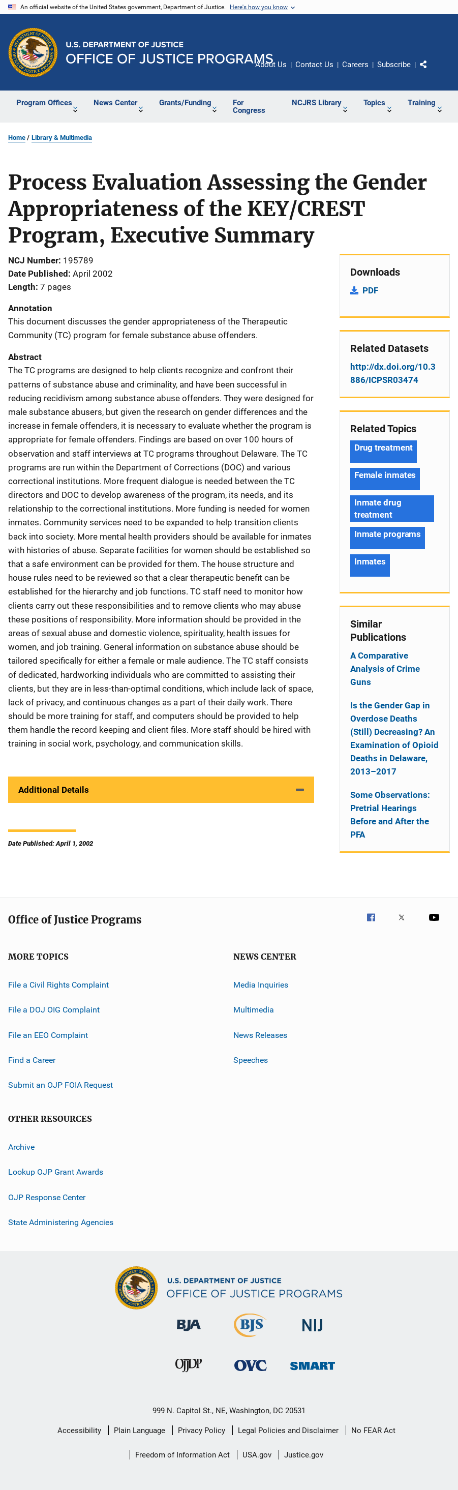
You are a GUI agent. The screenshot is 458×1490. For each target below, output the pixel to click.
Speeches (250, 1060)
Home (16, 137)
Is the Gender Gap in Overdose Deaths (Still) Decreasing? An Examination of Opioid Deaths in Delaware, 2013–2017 (394, 738)
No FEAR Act (373, 1430)
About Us (271, 64)
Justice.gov (303, 1454)
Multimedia (253, 1010)
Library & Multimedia (62, 137)
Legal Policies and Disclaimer (288, 1430)
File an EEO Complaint (48, 1035)
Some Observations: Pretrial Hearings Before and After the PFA (390, 815)
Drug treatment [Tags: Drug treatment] (383, 447)
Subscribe (394, 64)
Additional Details (53, 790)
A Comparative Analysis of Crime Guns (385, 668)
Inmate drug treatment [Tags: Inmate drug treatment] (378, 508)
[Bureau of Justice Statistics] (250, 1339)
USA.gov (256, 1454)
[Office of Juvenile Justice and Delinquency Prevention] (188, 1374)
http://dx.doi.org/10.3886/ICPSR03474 (393, 373)
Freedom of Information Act (182, 1454)
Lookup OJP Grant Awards (55, 1172)
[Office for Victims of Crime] (250, 1372)
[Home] (169, 53)
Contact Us (314, 64)
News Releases (260, 1035)
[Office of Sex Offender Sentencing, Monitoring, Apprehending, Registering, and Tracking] (312, 1371)
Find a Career (31, 1060)
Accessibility (79, 1430)
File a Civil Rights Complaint (58, 985)
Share (431, 72)
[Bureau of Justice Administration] (189, 1332)
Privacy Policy (201, 1430)
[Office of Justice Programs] (33, 52)
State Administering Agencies (60, 1222)
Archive (21, 1147)
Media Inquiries (260, 985)
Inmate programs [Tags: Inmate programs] (387, 534)
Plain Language (139, 1430)
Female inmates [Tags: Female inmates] (385, 475)
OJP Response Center (46, 1197)
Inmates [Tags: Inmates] (370, 561)
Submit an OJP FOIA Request (60, 1085)
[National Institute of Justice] (312, 1333)
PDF (370, 290)
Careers (355, 64)
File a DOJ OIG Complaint (54, 1010)
